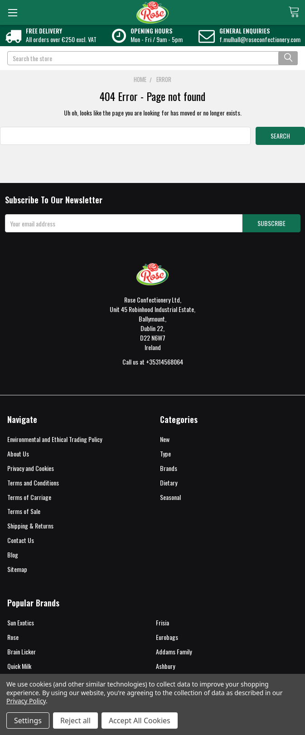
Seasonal (170, 497)
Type (165, 453)
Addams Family (174, 651)
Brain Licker (21, 651)
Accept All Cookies (139, 720)
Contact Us (20, 540)
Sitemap (17, 569)
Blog (12, 554)
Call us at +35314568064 (152, 361)
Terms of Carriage (29, 497)
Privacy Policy (26, 701)
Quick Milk (19, 666)
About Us (18, 453)
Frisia (162, 622)
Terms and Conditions (33, 482)
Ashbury (165, 666)
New (164, 439)
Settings (28, 720)
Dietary (168, 482)
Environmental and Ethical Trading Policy (54, 439)
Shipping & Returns (30, 525)
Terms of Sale (23, 511)
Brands (168, 468)
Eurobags (167, 637)
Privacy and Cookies (30, 468)
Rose (13, 637)
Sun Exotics (20, 622)
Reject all (75, 720)
